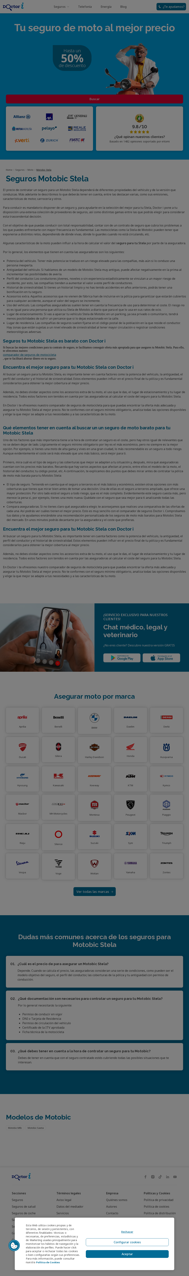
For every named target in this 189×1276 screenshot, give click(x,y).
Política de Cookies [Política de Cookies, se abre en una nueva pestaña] (48, 1262)
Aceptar (126, 1251)
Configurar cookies (126, 1242)
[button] (14, 1244)
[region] (94, 1242)
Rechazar (126, 1233)
